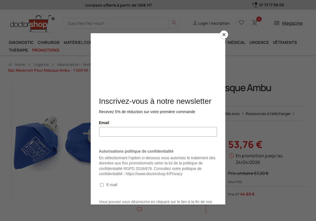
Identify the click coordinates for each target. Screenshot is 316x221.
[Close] (224, 34)
